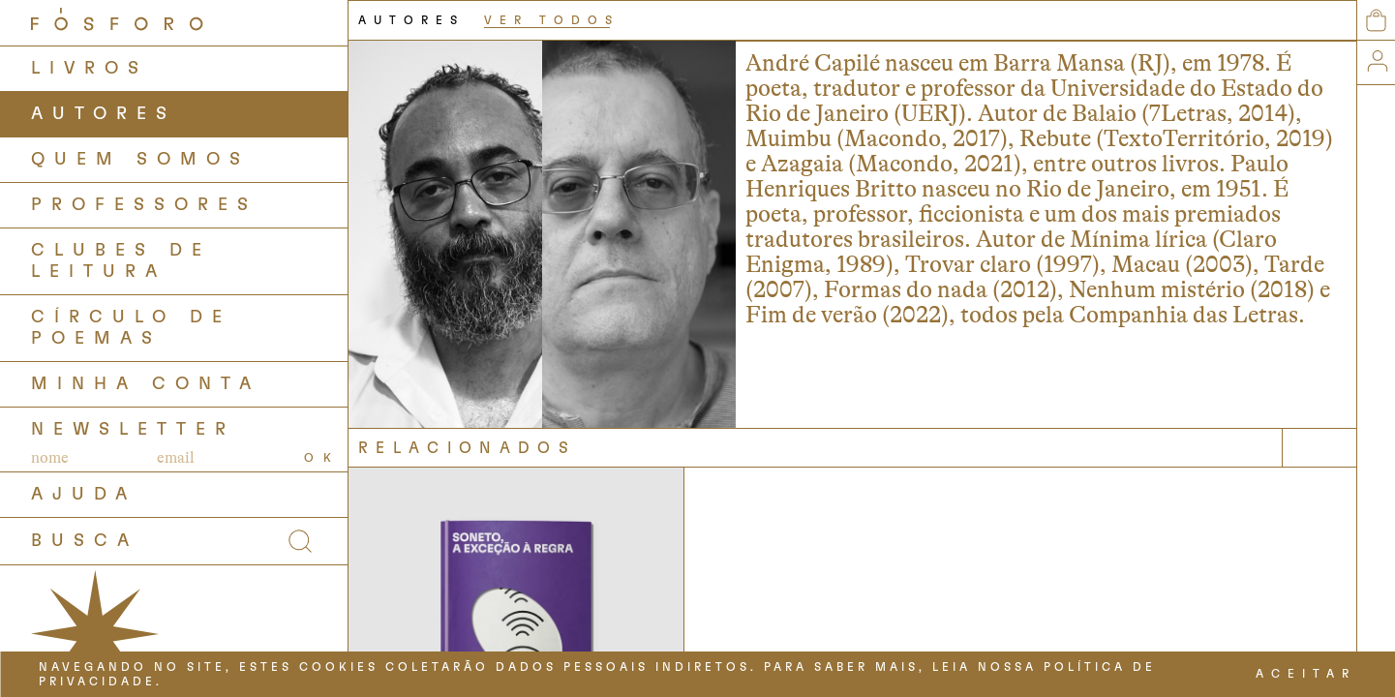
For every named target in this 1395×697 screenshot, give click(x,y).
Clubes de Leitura (121, 261)
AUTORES (103, 114)
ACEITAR (1306, 674)
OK (322, 458)
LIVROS (89, 68)
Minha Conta (145, 384)
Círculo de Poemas (131, 328)
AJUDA (83, 494)
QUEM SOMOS (140, 159)
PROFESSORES (144, 205)
